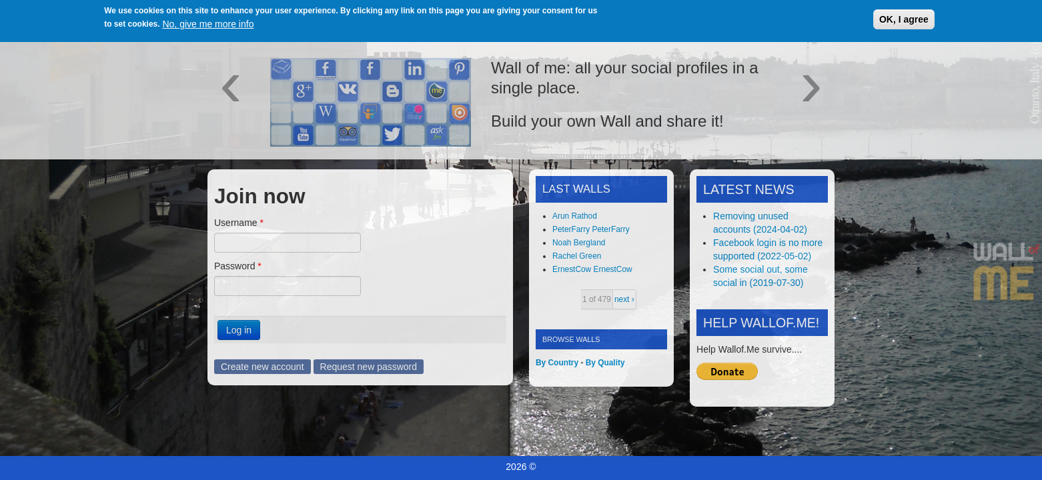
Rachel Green (576, 256)
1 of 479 (596, 299)
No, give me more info (207, 24)
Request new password (369, 366)
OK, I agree (904, 19)
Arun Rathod (574, 216)
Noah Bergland (578, 242)
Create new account (262, 366)
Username (239, 222)
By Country (557, 362)
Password (238, 266)
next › (624, 299)
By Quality (605, 362)
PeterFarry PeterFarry (591, 229)
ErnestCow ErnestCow (592, 269)
